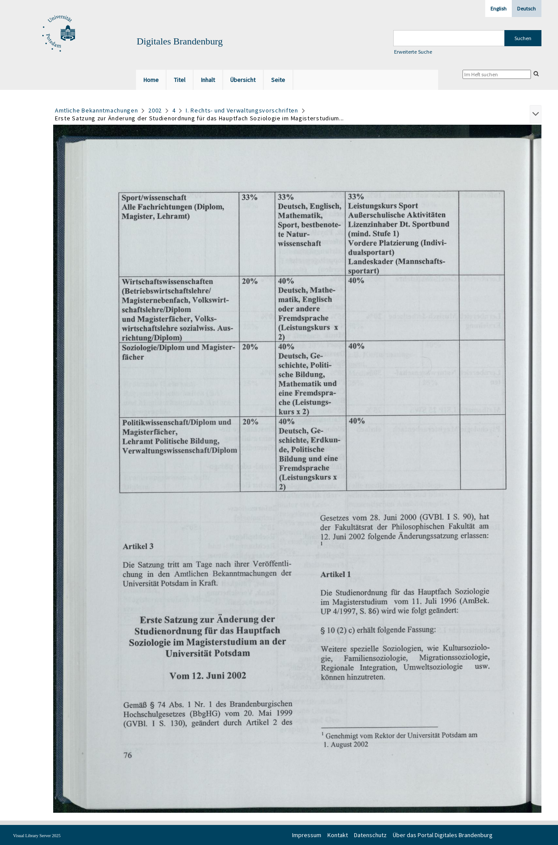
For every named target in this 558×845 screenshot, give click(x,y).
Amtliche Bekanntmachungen (96, 110)
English (498, 8)
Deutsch (526, 8)
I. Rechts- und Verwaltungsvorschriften (242, 110)
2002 (155, 110)
